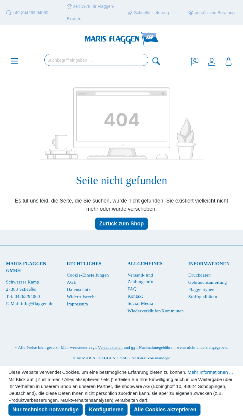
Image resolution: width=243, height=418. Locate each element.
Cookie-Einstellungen (88, 275)
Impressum (77, 304)
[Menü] (14, 61)
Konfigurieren (106, 410)
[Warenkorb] (228, 61)
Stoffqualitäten (202, 296)
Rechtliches (84, 263)
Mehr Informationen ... (210, 372)
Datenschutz (79, 289)
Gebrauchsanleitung (207, 282)
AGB (72, 282)
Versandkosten (110, 347)
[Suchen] (156, 61)
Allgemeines (145, 263)
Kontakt (135, 296)
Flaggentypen (201, 289)
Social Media (140, 303)
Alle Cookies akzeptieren (165, 410)
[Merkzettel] (194, 61)
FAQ (132, 288)
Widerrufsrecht (81, 296)
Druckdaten (199, 275)
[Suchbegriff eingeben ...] (96, 60)
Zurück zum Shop (121, 224)
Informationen (209, 263)
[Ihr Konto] (211, 61)
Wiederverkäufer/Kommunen (156, 310)
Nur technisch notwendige (45, 410)
